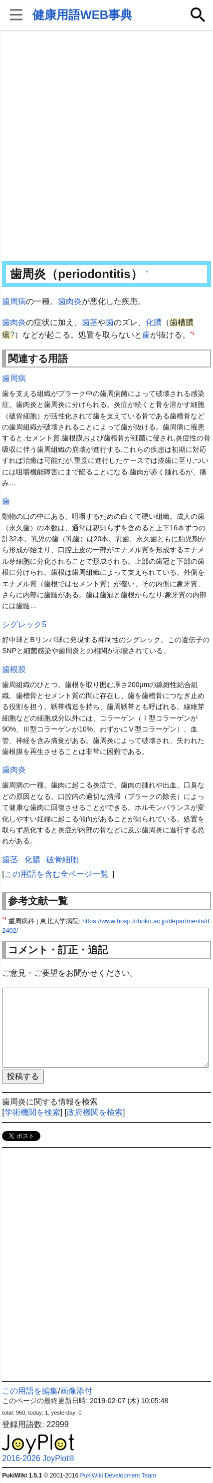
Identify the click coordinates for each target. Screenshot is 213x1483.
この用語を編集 (30, 1391)
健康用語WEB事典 (82, 14)
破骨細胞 (62, 859)
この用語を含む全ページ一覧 (56, 874)
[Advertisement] (106, 146)
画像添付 (76, 1391)
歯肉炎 (70, 301)
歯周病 (14, 301)
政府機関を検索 (95, 1112)
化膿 (154, 322)
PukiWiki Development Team (118, 1475)
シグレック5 (24, 624)
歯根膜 (14, 669)
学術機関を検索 (32, 1112)
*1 (192, 333)
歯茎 (90, 322)
